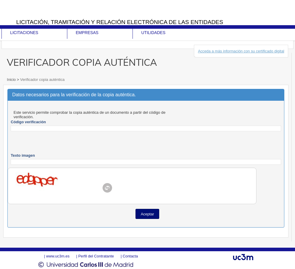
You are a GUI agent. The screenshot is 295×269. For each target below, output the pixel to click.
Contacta (130, 256)
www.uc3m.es (57, 256)
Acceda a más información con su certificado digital (241, 51)
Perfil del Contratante (96, 256)
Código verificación (28, 122)
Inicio (12, 79)
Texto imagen (23, 155)
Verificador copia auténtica (42, 79)
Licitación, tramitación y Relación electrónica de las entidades (119, 22)
